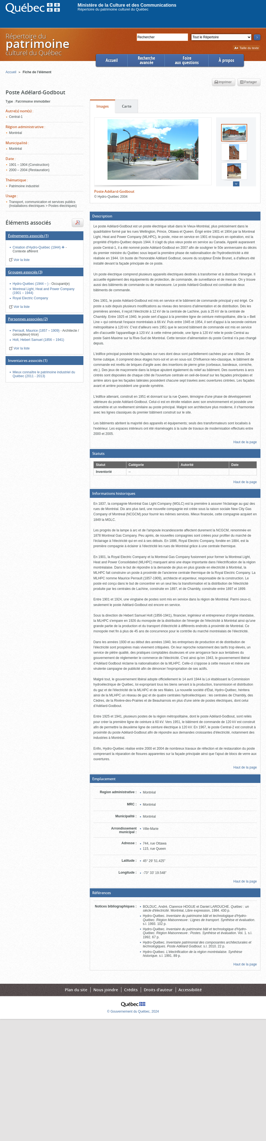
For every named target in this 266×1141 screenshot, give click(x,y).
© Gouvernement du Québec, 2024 (133, 1011)
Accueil (112, 60)
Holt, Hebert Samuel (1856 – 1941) (38, 340)
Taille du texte (246, 48)
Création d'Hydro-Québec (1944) (37, 247)
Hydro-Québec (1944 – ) (30, 284)
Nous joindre (105, 989)
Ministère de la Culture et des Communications (127, 5)
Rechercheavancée (146, 60)
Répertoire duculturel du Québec (37, 44)
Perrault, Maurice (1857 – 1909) (36, 331)
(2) (28, 318)
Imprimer (223, 82)
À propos (226, 60)
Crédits (131, 989)
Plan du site (76, 989)
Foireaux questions (187, 60)
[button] (175, 216)
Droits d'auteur (158, 989)
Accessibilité (190, 989)
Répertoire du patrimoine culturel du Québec (113, 9)
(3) (25, 272)
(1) (28, 235)
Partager (248, 82)
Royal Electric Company (30, 298)
